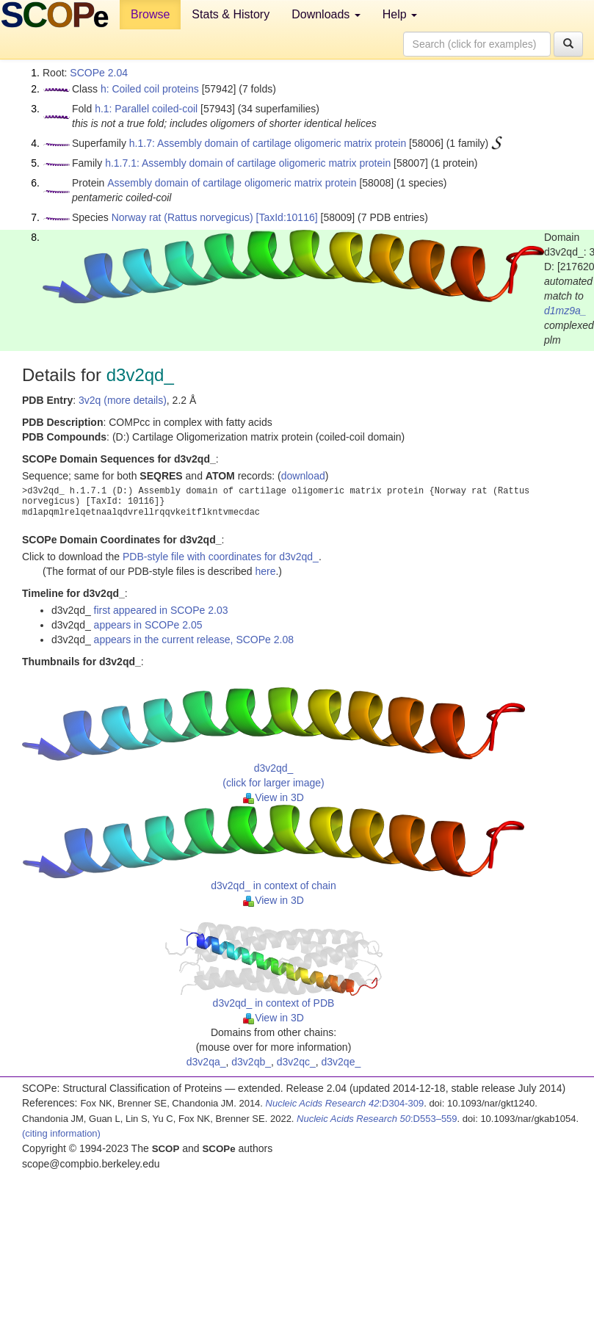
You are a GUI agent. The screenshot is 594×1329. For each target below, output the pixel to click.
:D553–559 (377, 1118)
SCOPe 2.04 (99, 73)
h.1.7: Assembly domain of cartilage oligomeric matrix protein (267, 143)
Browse (150, 14)
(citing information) (61, 1133)
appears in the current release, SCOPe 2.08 (194, 639)
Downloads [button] (326, 14)
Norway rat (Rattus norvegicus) (182, 217)
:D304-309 (345, 1103)
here (265, 571)
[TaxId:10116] (287, 217)
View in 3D (273, 797)
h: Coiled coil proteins (150, 89)
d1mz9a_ (565, 310)
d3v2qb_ (251, 1062)
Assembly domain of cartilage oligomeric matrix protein (231, 183)
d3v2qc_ (296, 1062)
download (303, 476)
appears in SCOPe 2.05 (148, 625)
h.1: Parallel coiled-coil (146, 109)
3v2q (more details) (123, 400)
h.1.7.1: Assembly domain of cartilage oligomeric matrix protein (248, 163)
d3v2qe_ (341, 1062)
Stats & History (230, 14)
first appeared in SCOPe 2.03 (161, 610)
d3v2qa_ (206, 1062)
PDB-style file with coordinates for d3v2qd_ (221, 556)
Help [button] (400, 14)
